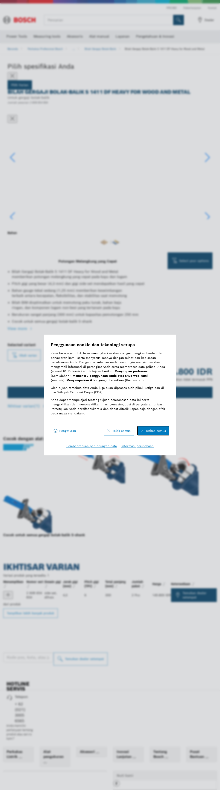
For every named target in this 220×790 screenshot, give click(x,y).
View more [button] (18, 371)
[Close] (12, 76)
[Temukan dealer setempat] (80, 701)
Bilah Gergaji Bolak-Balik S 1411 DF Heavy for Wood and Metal (165, 48)
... (73, 48)
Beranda (13, 48)
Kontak (212, 7)
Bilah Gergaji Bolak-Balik (100, 48)
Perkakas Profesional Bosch (45, 48)
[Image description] (21, 248)
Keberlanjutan (192, 7)
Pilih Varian (19, 85)
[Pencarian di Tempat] (178, 20)
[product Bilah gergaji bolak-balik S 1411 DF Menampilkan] (8, 638)
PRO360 (172, 7)
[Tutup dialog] (12, 119)
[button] (207, 178)
